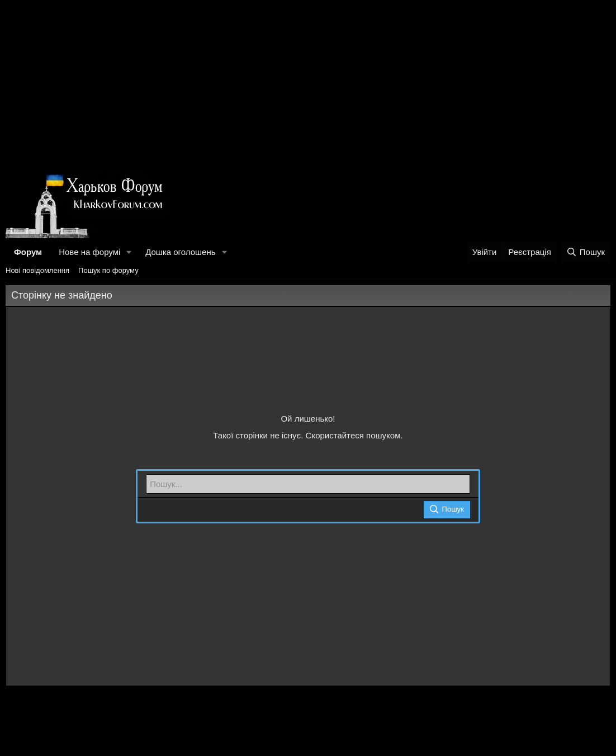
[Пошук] (585, 252)
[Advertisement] (308, 84)
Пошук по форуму (108, 270)
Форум (28, 252)
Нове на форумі (89, 252)
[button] (129, 252)
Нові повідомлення (37, 270)
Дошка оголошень (180, 252)
